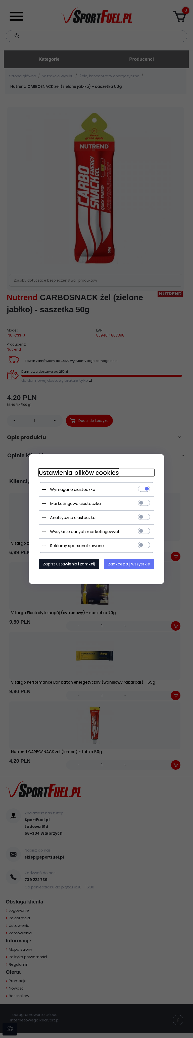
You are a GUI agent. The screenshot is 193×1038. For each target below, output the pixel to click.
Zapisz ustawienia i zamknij (69, 564)
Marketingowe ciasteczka (75, 503)
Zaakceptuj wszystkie (129, 564)
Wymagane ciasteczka (72, 489)
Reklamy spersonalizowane (77, 546)
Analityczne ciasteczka (72, 518)
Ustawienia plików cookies (79, 472)
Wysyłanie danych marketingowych (85, 532)
